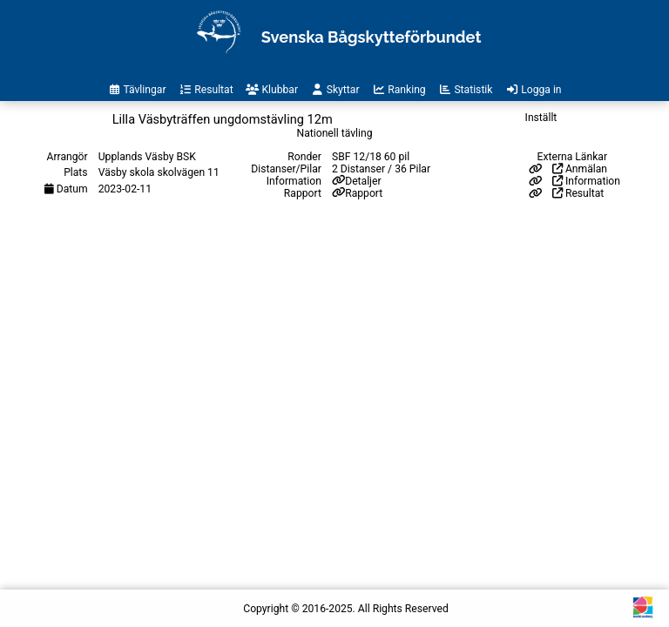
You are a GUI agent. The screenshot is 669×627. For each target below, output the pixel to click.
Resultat (578, 193)
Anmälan (579, 169)
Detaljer (363, 181)
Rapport (363, 193)
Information (586, 181)
